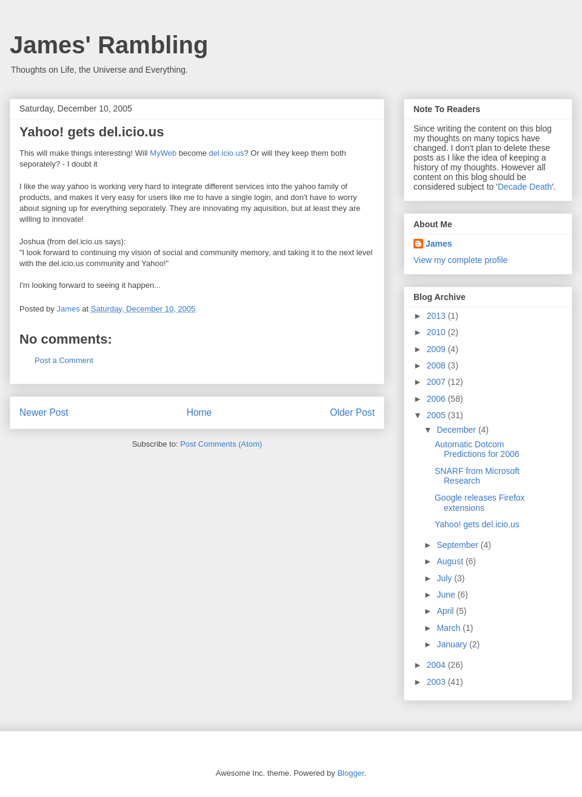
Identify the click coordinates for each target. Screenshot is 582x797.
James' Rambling (109, 45)
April (446, 611)
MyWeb (163, 153)
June (446, 594)
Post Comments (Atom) (221, 444)
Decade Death (525, 187)
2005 (437, 415)
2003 (437, 682)
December (457, 430)
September (458, 545)
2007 (437, 382)
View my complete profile (460, 260)
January (452, 644)
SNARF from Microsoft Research (477, 476)
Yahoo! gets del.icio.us (91, 131)
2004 (437, 665)
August (450, 561)
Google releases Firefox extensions (480, 503)
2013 (437, 316)
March (449, 628)
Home (199, 412)
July (445, 578)
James (439, 243)
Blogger (350, 773)
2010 (437, 332)
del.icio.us (226, 153)
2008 (437, 365)
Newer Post (44, 412)
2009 (437, 349)
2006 (437, 399)
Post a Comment (64, 360)
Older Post (352, 412)
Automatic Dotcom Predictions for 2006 (477, 449)
